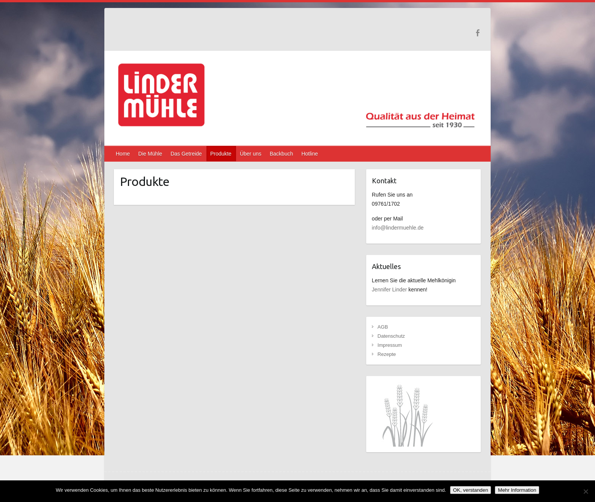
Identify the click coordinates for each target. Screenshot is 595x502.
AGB (383, 327)
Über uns (250, 154)
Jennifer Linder (389, 289)
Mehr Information (517, 490)
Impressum (390, 345)
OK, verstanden (470, 490)
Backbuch (281, 154)
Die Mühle (150, 154)
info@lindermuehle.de (397, 228)
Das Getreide (185, 154)
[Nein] (585, 491)
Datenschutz (391, 336)
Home (123, 154)
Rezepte (387, 354)
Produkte (220, 154)
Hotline (309, 154)
